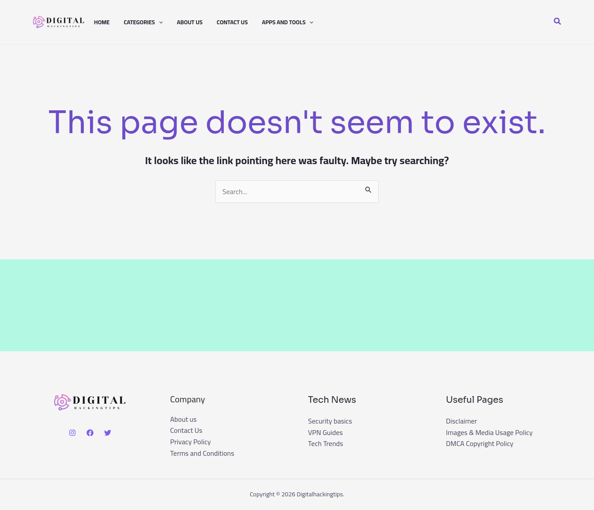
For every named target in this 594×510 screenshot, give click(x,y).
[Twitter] (107, 432)
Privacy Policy (190, 442)
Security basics (330, 421)
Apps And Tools (287, 22)
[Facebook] (90, 432)
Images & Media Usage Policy (489, 432)
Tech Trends (325, 443)
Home (101, 22)
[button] (159, 22)
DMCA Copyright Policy (480, 443)
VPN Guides (325, 432)
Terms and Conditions (202, 453)
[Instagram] (72, 432)
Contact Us (232, 22)
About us (190, 22)
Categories (143, 22)
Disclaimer (461, 421)
